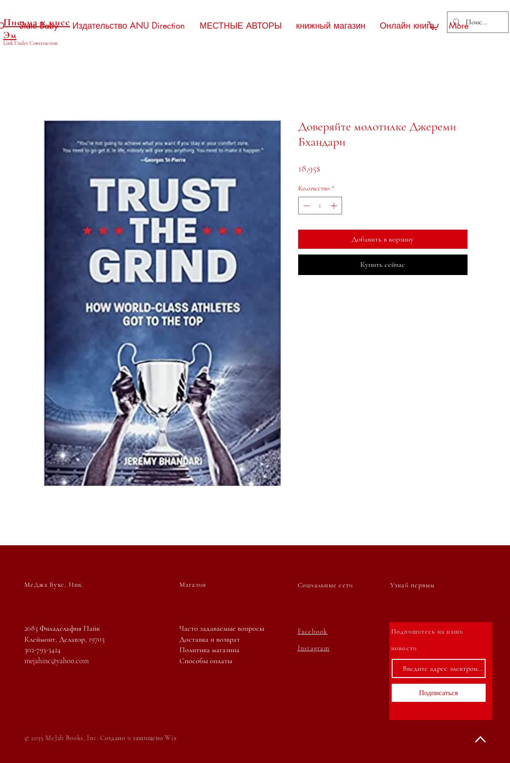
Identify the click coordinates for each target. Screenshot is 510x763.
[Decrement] (306, 205)
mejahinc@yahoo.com (56, 661)
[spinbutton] (320, 205)
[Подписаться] (438, 692)
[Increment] (335, 205)
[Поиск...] (477, 22)
